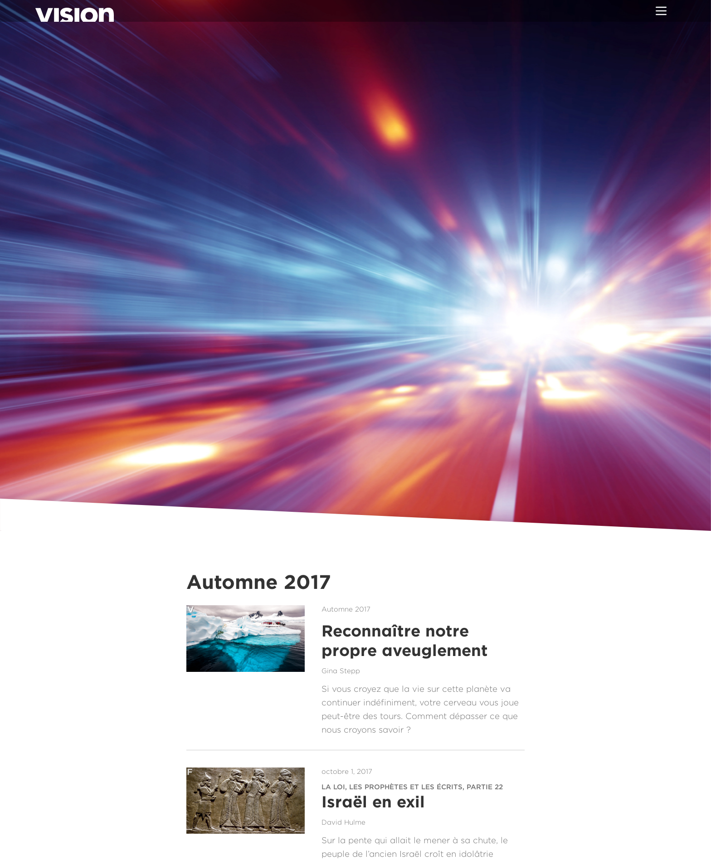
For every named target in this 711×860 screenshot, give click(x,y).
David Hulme (343, 822)
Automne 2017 (345, 609)
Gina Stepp (340, 671)
